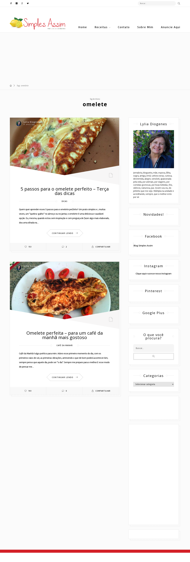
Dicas (64, 201)
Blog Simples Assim (143, 245)
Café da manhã (64, 345)
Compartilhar (101, 247)
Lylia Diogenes (32, 122)
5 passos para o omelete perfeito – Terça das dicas (65, 191)
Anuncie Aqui (170, 27)
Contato (124, 27)
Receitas (101, 27)
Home (82, 27)
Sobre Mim (145, 27)
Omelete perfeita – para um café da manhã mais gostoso (64, 335)
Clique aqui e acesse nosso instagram (153, 273)
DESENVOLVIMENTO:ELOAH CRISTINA (153, 410)
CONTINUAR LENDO (65, 233)
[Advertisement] (91, 54)
